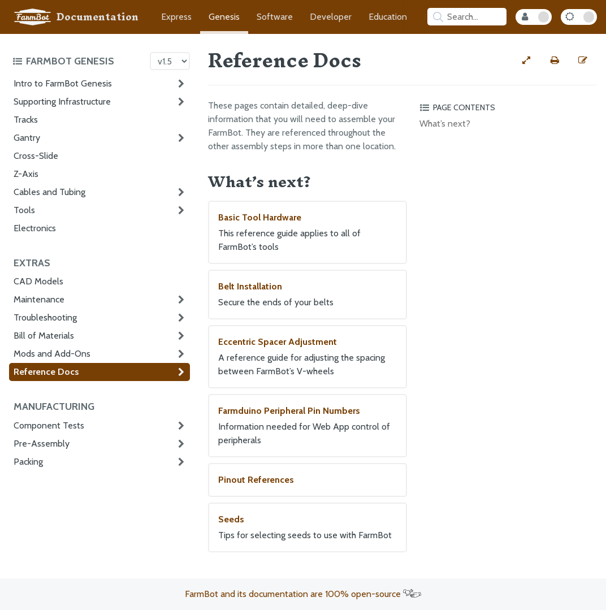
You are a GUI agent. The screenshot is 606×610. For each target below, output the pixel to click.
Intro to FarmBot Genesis (63, 83)
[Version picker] (170, 61)
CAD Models (38, 281)
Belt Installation (307, 295)
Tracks (26, 119)
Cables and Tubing (49, 192)
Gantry (27, 137)
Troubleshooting (45, 317)
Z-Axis (26, 173)
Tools (24, 210)
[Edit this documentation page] (583, 60)
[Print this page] (554, 60)
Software (275, 16)
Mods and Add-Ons (52, 353)
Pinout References (256, 479)
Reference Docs (46, 371)
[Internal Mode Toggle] (534, 17)
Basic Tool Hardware (307, 233)
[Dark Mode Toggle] (579, 17)
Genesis (224, 16)
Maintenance (39, 299)
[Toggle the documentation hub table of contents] (78, 61)
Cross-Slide (36, 155)
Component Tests (49, 425)
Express (176, 16)
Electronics (35, 228)
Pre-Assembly (42, 443)
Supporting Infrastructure (62, 101)
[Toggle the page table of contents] (506, 107)
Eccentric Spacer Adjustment (307, 357)
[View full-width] (526, 60)
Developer (331, 16)
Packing (28, 461)
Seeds (307, 528)
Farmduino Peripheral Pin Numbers (307, 426)
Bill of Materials (44, 335)
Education (388, 16)
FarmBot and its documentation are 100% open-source (303, 594)
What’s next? (444, 123)
